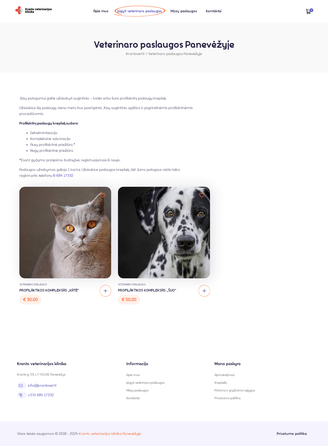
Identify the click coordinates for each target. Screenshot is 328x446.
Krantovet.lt (135, 53)
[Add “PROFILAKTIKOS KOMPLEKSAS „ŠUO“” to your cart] (204, 291)
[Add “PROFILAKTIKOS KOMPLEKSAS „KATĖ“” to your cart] (105, 291)
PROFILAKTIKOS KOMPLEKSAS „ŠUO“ (147, 290)
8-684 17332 (63, 175)
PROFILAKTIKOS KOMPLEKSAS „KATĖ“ (49, 290)
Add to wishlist (102, 195)
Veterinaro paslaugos (33, 284)
